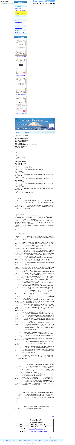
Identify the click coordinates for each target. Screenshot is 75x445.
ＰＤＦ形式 (29, 440)
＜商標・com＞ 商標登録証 (21, 56)
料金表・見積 (18, 8)
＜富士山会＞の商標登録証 (21, 94)
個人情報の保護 (18, 22)
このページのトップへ (49, 412)
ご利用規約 (17, 23)
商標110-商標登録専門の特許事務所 (39, 431)
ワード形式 (24, 440)
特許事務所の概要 (18, 28)
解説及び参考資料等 (19, 18)
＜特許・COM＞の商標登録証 (20, 113)
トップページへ (51, 416)
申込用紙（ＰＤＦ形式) (19, 13)
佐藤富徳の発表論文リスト (38, 440)
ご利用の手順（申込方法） (20, 10)
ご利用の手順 (7, 440)
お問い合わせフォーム (19, 32)
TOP (16, 4)
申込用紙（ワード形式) (19, 12)
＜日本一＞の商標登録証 (21, 75)
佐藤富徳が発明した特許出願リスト (51, 440)
